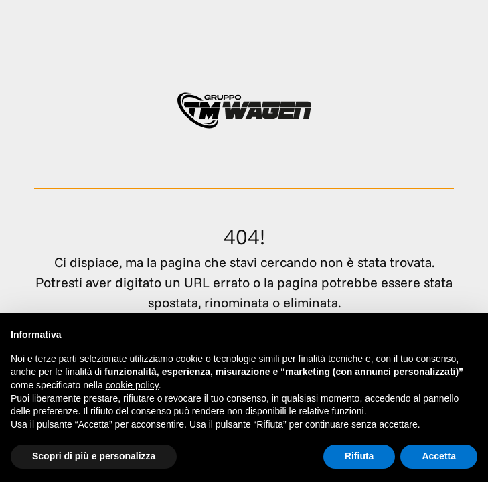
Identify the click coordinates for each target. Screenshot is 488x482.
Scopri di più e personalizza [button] (93, 456)
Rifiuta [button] (359, 456)
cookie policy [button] (132, 385)
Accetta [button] (439, 456)
